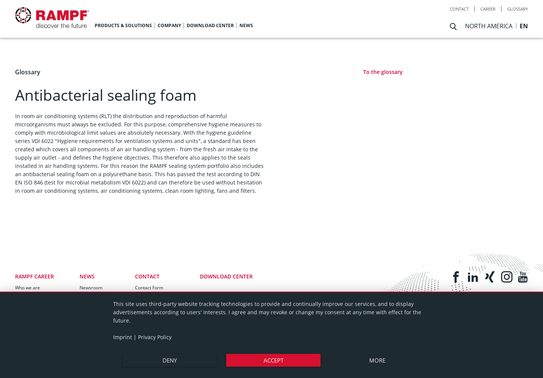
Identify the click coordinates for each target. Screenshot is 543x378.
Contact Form (149, 287)
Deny (170, 360)
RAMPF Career (34, 276)
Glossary (517, 9)
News (87, 276)
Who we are (27, 287)
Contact (459, 9)
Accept (274, 360)
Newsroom (91, 287)
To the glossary (383, 71)
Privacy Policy (155, 337)
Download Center (226, 276)
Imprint (122, 337)
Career (487, 9)
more (377, 360)
